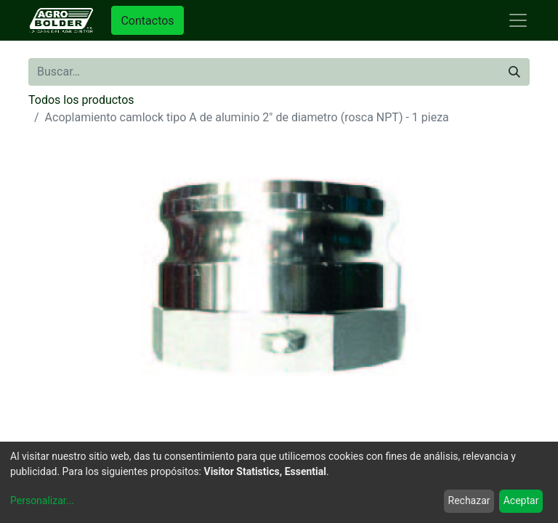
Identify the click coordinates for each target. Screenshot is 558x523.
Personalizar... (42, 500)
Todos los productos (81, 100)
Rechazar (469, 500)
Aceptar (521, 500)
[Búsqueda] (514, 72)
